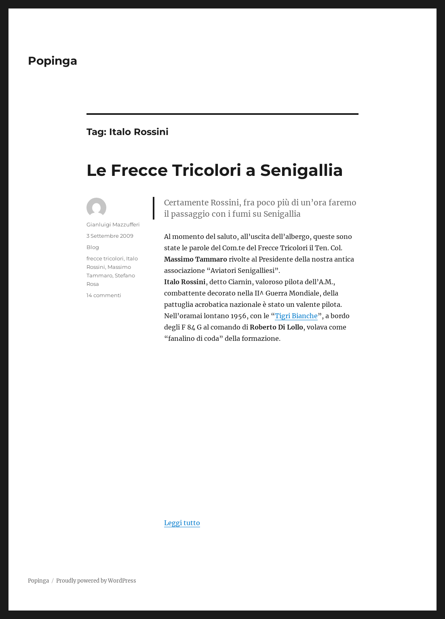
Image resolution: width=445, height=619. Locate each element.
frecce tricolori (105, 258)
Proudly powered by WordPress (96, 580)
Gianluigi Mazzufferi (113, 224)
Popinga (52, 61)
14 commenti (103, 295)
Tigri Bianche (296, 316)
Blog (92, 247)
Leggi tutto (182, 523)
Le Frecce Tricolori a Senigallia (214, 170)
